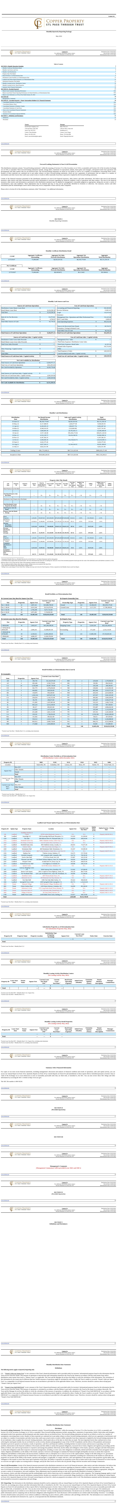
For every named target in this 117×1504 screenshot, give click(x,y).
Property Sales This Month (9, 73)
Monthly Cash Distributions (9, 72)
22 (115, 117)
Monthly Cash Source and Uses (10, 70)
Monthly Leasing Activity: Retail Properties (13, 85)
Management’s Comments (9, 98)
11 (115, 77)
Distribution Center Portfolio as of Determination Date (16, 77)
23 (115, 119)
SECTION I (4, 66)
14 (115, 83)
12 (115, 79)
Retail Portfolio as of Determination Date (13, 75)
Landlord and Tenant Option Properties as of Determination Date (18, 79)
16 (115, 87)
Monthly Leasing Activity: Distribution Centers (14, 83)
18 (115, 96)
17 (115, 89)
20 (115, 100)
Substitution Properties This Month (11, 81)
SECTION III (4, 96)
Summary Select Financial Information (12, 87)
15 (115, 85)
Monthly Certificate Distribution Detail (12, 68)
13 (115, 81)
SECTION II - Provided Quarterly (10, 89)
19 (115, 98)
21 (115, 115)
